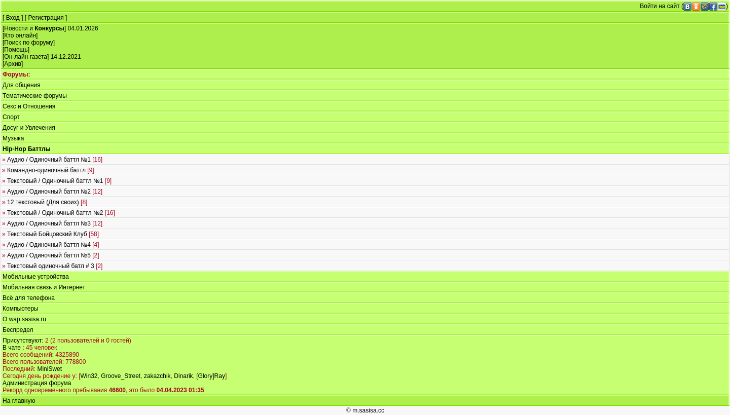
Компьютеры (21, 308)
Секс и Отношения (29, 106)
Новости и (34, 28)
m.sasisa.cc (368, 410)
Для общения (22, 85)
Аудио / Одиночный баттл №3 (52, 223)
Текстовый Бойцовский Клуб (50, 234)
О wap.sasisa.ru (24, 319)
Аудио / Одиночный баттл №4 (50, 244)
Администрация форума (37, 383)
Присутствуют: (23, 340)
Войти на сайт (659, 6)
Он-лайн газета (25, 56)
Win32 (88, 376)
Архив (12, 63)
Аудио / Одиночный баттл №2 (52, 191)
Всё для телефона (29, 297)
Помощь (15, 49)
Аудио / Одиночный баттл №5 (50, 255)
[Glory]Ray (210, 376)
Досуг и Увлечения (29, 127)
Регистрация (46, 17)
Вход (13, 17)
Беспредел (18, 329)
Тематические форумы (35, 95)
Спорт (11, 117)
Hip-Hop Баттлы (27, 149)
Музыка (13, 138)
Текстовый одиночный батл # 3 (52, 266)
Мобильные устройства (36, 276)
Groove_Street (120, 376)
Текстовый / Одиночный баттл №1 (57, 180)
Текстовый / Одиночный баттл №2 (58, 212)
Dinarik (183, 376)
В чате (12, 347)
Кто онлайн (20, 35)
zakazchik (157, 376)
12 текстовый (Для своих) (44, 202)
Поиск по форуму (28, 42)
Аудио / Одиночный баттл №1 (52, 159)
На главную (19, 400)
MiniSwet (49, 368)
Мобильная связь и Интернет (44, 287)
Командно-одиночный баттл (48, 170)
